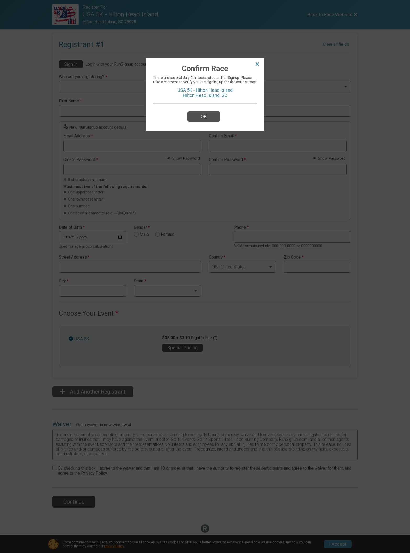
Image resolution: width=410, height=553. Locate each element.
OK (204, 116)
